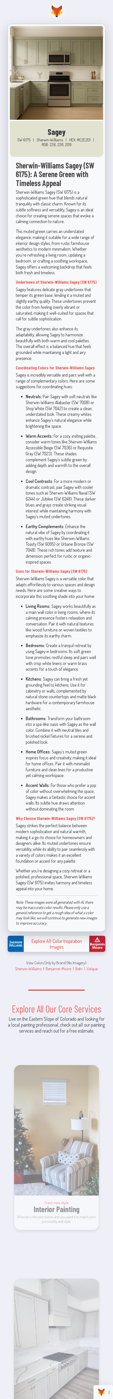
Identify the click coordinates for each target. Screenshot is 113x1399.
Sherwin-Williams (28, 968)
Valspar (92, 968)
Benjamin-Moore (58, 968)
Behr (79, 968)
